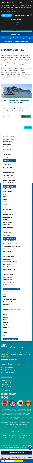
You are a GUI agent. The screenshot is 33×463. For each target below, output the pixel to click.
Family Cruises (7, 146)
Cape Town (6, 325)
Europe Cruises (7, 251)
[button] (16, 12)
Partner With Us (21, 435)
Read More (25, 116)
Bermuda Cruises (7, 277)
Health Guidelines (9, 424)
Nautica (5, 196)
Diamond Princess (8, 214)
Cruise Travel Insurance (21, 424)
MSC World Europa (8, 209)
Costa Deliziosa (7, 232)
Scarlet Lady (6, 219)
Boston (5, 314)
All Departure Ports (10, 339)
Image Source (19, 440)
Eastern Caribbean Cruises (10, 261)
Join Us (28, 435)
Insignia (5, 204)
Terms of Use (11, 437)
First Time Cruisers (16, 431)
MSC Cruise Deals (8, 167)
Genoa (4, 294)
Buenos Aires (6, 322)
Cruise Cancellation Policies (12, 426)
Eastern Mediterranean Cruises (11, 246)
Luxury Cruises (7, 154)
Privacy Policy (24, 447)
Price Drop (10, 460)
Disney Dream (6, 235)
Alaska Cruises (7, 259)
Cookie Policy (18, 437)
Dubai (4, 296)
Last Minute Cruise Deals (10, 177)
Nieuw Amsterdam (8, 227)
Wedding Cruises (7, 157)
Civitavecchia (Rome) (8, 301)
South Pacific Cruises (9, 284)
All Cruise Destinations (11, 289)
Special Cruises (9, 160)
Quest (4, 194)
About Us (5, 435)
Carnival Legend (7, 222)
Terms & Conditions (13, 447)
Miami (4, 312)
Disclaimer (28, 127)
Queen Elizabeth (7, 191)
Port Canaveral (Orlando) (9, 299)
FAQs (5, 437)
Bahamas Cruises (7, 249)
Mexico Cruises (7, 267)
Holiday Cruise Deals (8, 172)
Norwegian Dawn (7, 217)
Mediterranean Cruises (9, 272)
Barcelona (5, 307)
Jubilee (5, 201)
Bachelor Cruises (7, 141)
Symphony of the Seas (9, 207)
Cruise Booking (7, 38)
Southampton (6, 304)
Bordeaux (5, 330)
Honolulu (5, 319)
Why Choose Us (12, 435)
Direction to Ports (8, 429)
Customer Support (7, 372)
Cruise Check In (14, 422)
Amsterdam (6, 327)
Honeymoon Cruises (8, 152)
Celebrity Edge (7, 225)
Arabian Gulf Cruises (8, 256)
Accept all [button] (6, 15)
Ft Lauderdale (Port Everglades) (11, 309)
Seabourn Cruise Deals (9, 170)
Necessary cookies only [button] (22, 15)
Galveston (5, 317)
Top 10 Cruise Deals (8, 386)
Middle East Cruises (8, 282)
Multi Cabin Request (8, 380)
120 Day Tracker (6, 382)
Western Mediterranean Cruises (11, 243)
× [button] (31, 2)
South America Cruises (9, 269)
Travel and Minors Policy (25, 422)
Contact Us (26, 437)
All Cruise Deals (9, 186)
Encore (5, 199)
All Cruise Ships (9, 238)
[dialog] (16, 15)
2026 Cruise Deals (8, 175)
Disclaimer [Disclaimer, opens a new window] (16, 27)
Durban (5, 335)
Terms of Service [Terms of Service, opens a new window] (16, 25)
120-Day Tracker (19, 460)
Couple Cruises (7, 144)
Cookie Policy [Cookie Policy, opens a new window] (16, 22)
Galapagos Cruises (8, 279)
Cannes (5, 332)
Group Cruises (7, 149)
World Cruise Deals (8, 183)
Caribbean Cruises (8, 274)
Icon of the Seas (7, 230)
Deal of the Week (7, 384)
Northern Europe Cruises (9, 254)
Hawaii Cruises (7, 264)
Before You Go (5, 422)
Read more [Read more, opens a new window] (16, 9)
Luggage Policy (24, 426)
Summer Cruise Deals (9, 180)
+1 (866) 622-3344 (7, 367)
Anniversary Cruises (8, 139)
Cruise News (16, 38)
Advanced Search (16, 34)
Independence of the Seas (10, 212)
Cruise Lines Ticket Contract (21, 429)
